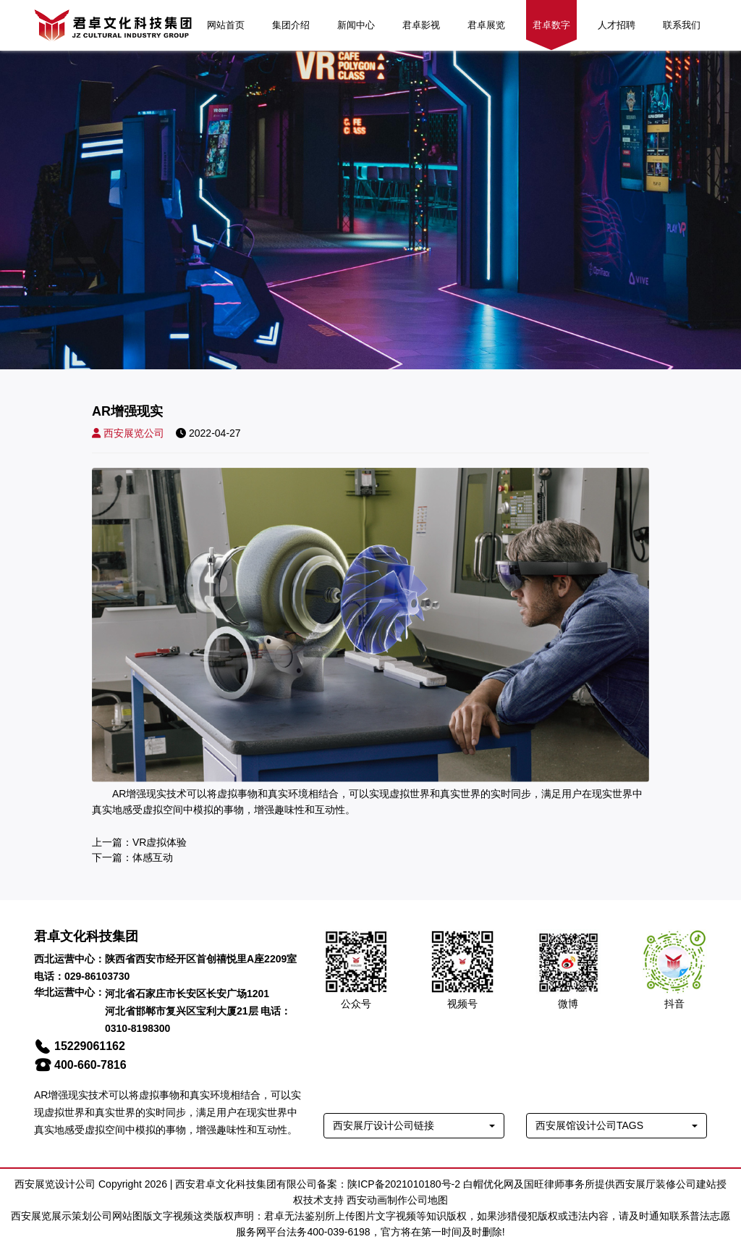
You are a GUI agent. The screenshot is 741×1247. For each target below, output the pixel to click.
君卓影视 (421, 25)
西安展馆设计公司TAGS (589, 1125)
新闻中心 (356, 25)
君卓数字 (551, 25)
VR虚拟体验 (159, 842)
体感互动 (152, 857)
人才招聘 (616, 25)
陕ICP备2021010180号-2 (403, 1184)
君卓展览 (486, 25)
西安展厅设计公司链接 (383, 1125)
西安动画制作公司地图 (397, 1200)
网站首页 (226, 25)
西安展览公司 (128, 433)
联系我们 (681, 25)
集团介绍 (291, 25)
